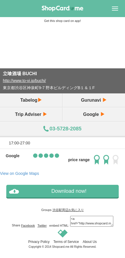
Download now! (68, 191)
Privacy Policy (39, 242)
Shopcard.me (61, 246)
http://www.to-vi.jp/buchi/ (24, 80)
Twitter (42, 225)
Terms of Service (66, 242)
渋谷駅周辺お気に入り (68, 210)
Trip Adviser (31, 114)
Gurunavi (94, 100)
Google (94, 114)
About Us (90, 242)
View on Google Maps (19, 173)
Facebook (28, 225)
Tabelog (31, 100)
